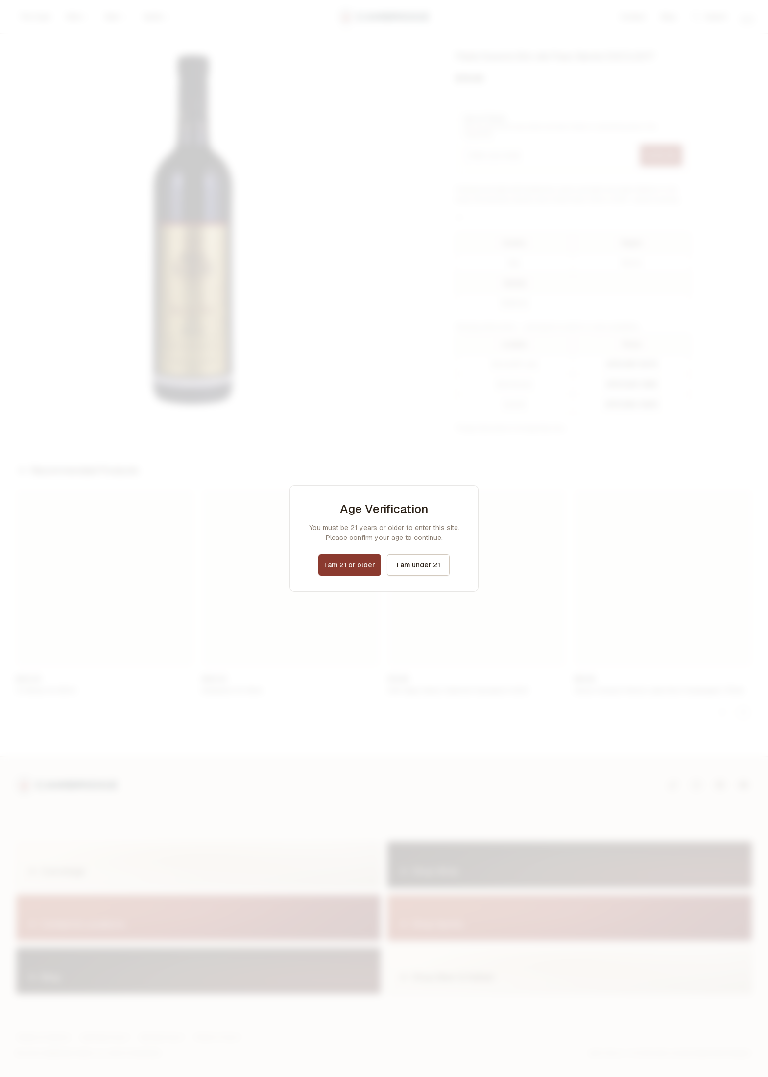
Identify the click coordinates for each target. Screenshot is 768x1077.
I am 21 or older (349, 565)
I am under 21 (418, 565)
